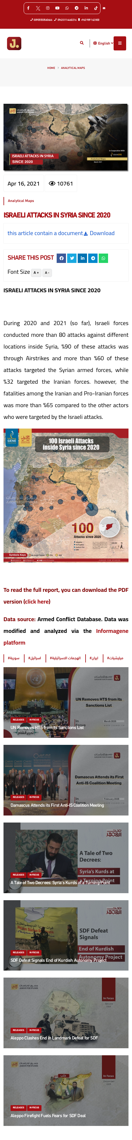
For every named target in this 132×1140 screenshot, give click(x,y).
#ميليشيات (115, 658)
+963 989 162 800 (89, 20)
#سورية (13, 658)
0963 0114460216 (65, 20)
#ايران (94, 658)
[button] (95, 43)
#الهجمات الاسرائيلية (65, 658)
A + (36, 273)
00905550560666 (41, 20)
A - (47, 273)
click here (37, 601)
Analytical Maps (73, 68)
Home (51, 68)
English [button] (105, 43)
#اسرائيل (34, 658)
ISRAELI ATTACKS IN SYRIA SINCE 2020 (57, 215)
